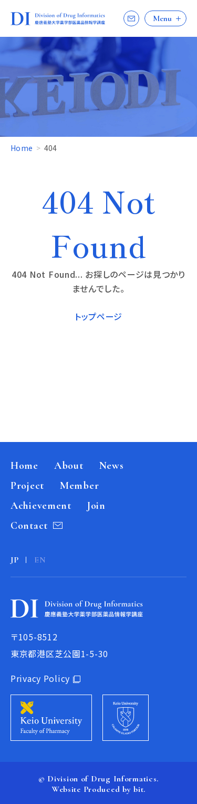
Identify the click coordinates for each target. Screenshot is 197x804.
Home (22, 148)
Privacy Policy (40, 678)
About (69, 465)
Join (96, 505)
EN (40, 560)
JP (14, 560)
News (111, 465)
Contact (131, 18)
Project (27, 485)
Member (79, 485)
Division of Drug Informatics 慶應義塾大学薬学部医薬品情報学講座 (58, 18)
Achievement (41, 505)
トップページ (98, 316)
